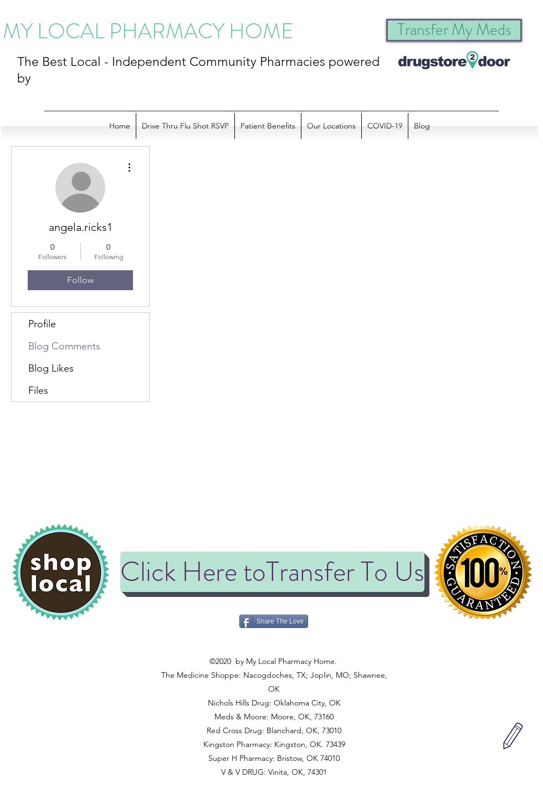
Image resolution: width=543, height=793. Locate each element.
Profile (42, 324)
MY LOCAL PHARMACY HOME (148, 31)
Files (38, 390)
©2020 (273, 647)
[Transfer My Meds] (454, 30)
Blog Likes (51, 368)
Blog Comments (64, 346)
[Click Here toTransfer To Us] (272, 572)
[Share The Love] (273, 621)
